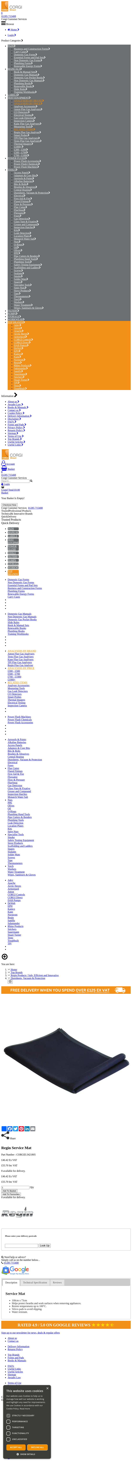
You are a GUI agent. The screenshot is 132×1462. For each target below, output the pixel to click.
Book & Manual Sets (25, 72)
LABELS (12, 95)
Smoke (18, 276)
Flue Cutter (20, 207)
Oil (16, 247)
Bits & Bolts (21, 184)
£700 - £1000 (21, 155)
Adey (17, 325)
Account (8, 464)
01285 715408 (8, 16)
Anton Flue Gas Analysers (28, 109)
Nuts (17, 241)
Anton (18, 328)
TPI (17, 382)
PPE (17, 253)
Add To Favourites (11, 1194)
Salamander (21, 368)
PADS (11, 46)
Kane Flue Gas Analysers (28, 123)
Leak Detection (22, 233)
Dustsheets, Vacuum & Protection (32, 192)
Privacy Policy (16, 427)
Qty (32, 1187)
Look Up (44, 1245)
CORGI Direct (22, 342)
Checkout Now (9, 505)
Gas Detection (22, 218)
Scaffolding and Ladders (27, 267)
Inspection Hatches (24, 227)
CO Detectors (22, 112)
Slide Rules (20, 89)
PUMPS (12, 313)
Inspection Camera (24, 120)
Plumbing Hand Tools (26, 259)
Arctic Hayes (21, 333)
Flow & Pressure (23, 204)
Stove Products (22, 290)
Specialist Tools (23, 285)
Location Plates (22, 236)
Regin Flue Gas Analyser (27, 132)
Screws (18, 270)
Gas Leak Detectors (25, 118)
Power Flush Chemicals (27, 164)
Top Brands (15, 439)
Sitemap (13, 433)
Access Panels (22, 172)
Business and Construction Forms (32, 48)
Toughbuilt (20, 388)
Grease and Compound (26, 224)
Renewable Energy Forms (28, 66)
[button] (27, 1454)
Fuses (17, 215)
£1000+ (19, 146)
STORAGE (13, 316)
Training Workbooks (25, 92)
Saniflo (18, 371)
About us (13, 401)
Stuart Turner (21, 379)
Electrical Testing (24, 115)
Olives (18, 250)
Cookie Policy (16, 413)
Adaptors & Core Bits (26, 175)
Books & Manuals (18, 407)
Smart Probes (21, 135)
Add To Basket (9, 1191)
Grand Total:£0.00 (10, 490)
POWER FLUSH (16, 158)
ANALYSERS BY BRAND (29, 100)
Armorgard (20, 336)
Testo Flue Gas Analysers (28, 141)
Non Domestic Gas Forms (28, 60)
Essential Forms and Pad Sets (30, 57)
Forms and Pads (17, 424)
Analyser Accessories (26, 106)
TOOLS (12, 169)
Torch (18, 299)
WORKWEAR (15, 319)
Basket (8, 469)
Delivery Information (20, 416)
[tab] (11, 1283)
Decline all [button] (37, 1447)
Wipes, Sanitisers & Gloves (29, 308)
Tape (17, 293)
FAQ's (12, 421)
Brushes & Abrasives (25, 187)
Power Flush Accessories (27, 161)
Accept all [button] (16, 1447)
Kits (17, 230)
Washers (19, 302)
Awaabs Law (15, 404)
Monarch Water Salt (25, 238)
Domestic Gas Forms (25, 54)
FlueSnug (19, 210)
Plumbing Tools (23, 261)
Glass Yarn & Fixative (26, 221)
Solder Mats (21, 279)
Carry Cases (21, 51)
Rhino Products (22, 365)
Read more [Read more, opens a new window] (25, 1408)
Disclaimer (14, 419)
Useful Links (15, 444)
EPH (17, 351)
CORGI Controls (23, 339)
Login (12, 35)
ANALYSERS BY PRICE (28, 103)
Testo (17, 385)
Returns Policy (16, 430)
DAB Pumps (21, 345)
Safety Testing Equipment (28, 264)
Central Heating (23, 190)
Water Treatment (23, 305)
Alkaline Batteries (24, 181)
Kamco (18, 354)
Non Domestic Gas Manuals (29, 80)
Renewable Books (24, 86)
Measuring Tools (23, 126)
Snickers (19, 377)
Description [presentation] (11, 1282)
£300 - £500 (21, 149)
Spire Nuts (20, 287)
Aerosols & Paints (24, 178)
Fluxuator (20, 213)
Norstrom (19, 359)
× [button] (47, 1388)
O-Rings (19, 244)
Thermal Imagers (23, 143)
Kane (17, 356)
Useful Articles (16, 442)
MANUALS (14, 69)
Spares (18, 282)
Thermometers (22, 296)
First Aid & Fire (23, 198)
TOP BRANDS (15, 322)
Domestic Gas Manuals (26, 74)
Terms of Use (16, 436)
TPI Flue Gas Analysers (27, 138)
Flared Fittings (22, 201)
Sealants (19, 273)
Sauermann (20, 374)
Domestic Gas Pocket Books (29, 77)
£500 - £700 (21, 152)
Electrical (19, 195)
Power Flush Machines (26, 167)
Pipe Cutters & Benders (27, 256)
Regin (18, 362)
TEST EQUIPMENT (18, 97)
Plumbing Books (23, 83)
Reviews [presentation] (57, 1282)
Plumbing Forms (23, 63)
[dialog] (27, 1422)
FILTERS (12, 310)
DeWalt (18, 348)
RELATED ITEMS (24, 129)
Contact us (14, 410)
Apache (19, 331)
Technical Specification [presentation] (35, 1282)
